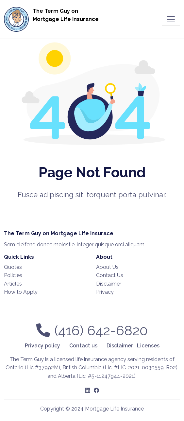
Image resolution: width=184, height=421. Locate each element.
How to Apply (21, 292)
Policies (13, 275)
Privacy (105, 292)
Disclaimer (108, 284)
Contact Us (109, 275)
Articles (13, 284)
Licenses (148, 345)
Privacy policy (42, 345)
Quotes (13, 267)
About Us (107, 267)
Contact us (83, 345)
